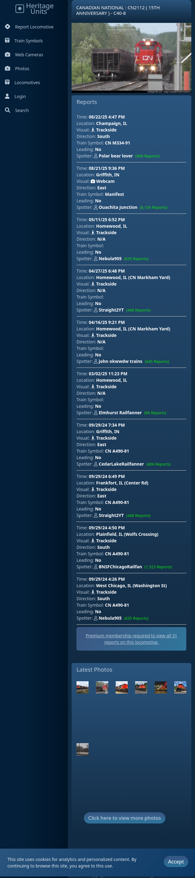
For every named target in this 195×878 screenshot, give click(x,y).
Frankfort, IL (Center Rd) (122, 483)
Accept (176, 861)
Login (15, 96)
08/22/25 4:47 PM (107, 117)
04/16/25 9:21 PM (107, 322)
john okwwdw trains (133, 361)
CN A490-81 (117, 451)
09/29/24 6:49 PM (107, 476)
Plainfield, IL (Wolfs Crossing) (127, 534)
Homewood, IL (111, 226)
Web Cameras (24, 55)
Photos (17, 68)
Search (17, 110)
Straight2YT (123, 310)
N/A (101, 239)
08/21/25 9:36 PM (107, 168)
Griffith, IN (107, 175)
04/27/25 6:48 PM (107, 271)
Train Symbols (24, 41)
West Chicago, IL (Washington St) (131, 585)
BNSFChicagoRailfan (134, 567)
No (98, 149)
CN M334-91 (117, 143)
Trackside (104, 130)
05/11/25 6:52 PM (107, 219)
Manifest (114, 194)
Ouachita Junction (132, 207)
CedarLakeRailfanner (133, 464)
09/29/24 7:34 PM (107, 425)
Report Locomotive (29, 27)
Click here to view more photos (124, 818)
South (103, 136)
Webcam (102, 181)
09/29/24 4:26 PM (107, 579)
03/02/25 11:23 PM (108, 374)
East (101, 188)
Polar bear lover (128, 156)
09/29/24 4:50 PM (107, 528)
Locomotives (22, 82)
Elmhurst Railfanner (131, 413)
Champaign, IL (111, 123)
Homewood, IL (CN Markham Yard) (133, 277)
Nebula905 (122, 259)
